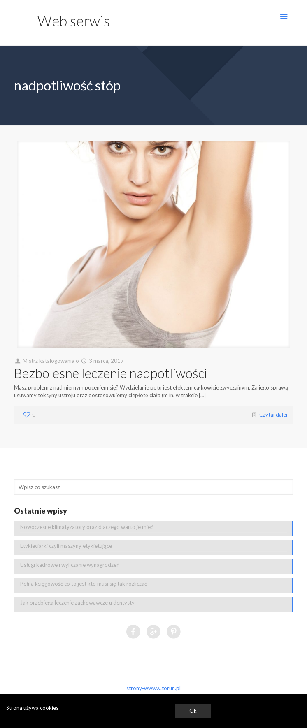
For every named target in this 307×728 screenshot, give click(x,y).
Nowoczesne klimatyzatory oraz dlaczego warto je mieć (86, 527)
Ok (193, 710)
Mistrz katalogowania (48, 360)
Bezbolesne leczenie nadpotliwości (110, 373)
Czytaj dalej (273, 414)
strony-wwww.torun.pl (153, 688)
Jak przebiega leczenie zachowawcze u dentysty (77, 602)
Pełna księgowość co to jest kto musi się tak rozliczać (83, 583)
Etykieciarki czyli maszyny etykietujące (66, 546)
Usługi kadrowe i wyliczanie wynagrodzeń (69, 564)
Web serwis (73, 20)
